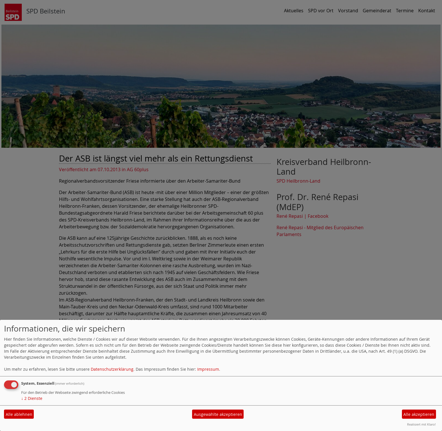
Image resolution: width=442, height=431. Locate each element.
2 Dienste (31, 398)
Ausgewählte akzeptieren (218, 414)
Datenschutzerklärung (112, 369)
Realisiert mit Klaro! (421, 424)
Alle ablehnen (19, 414)
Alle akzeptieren (418, 414)
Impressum (208, 369)
